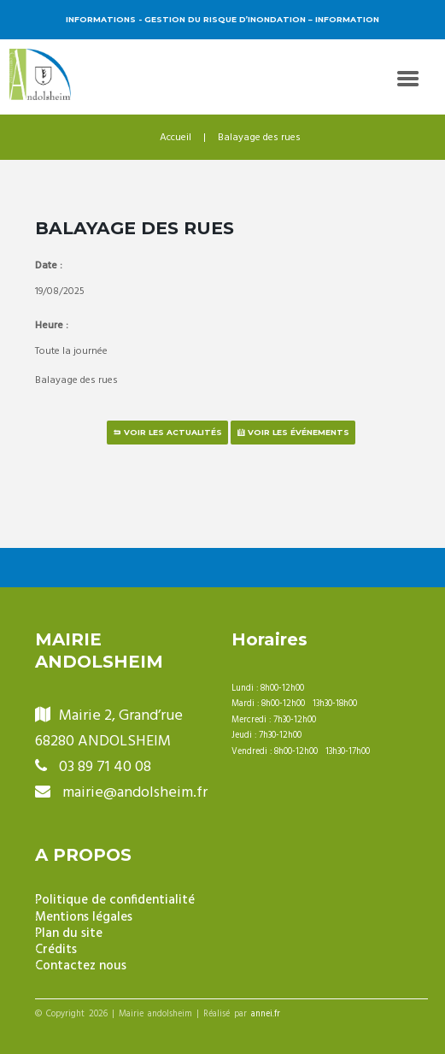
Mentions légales (83, 918)
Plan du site (68, 934)
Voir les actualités (173, 432)
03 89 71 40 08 (105, 767)
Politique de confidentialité (115, 900)
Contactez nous (80, 966)
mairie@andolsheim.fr (135, 792)
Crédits (56, 950)
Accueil (175, 137)
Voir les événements (298, 432)
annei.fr (265, 1015)
